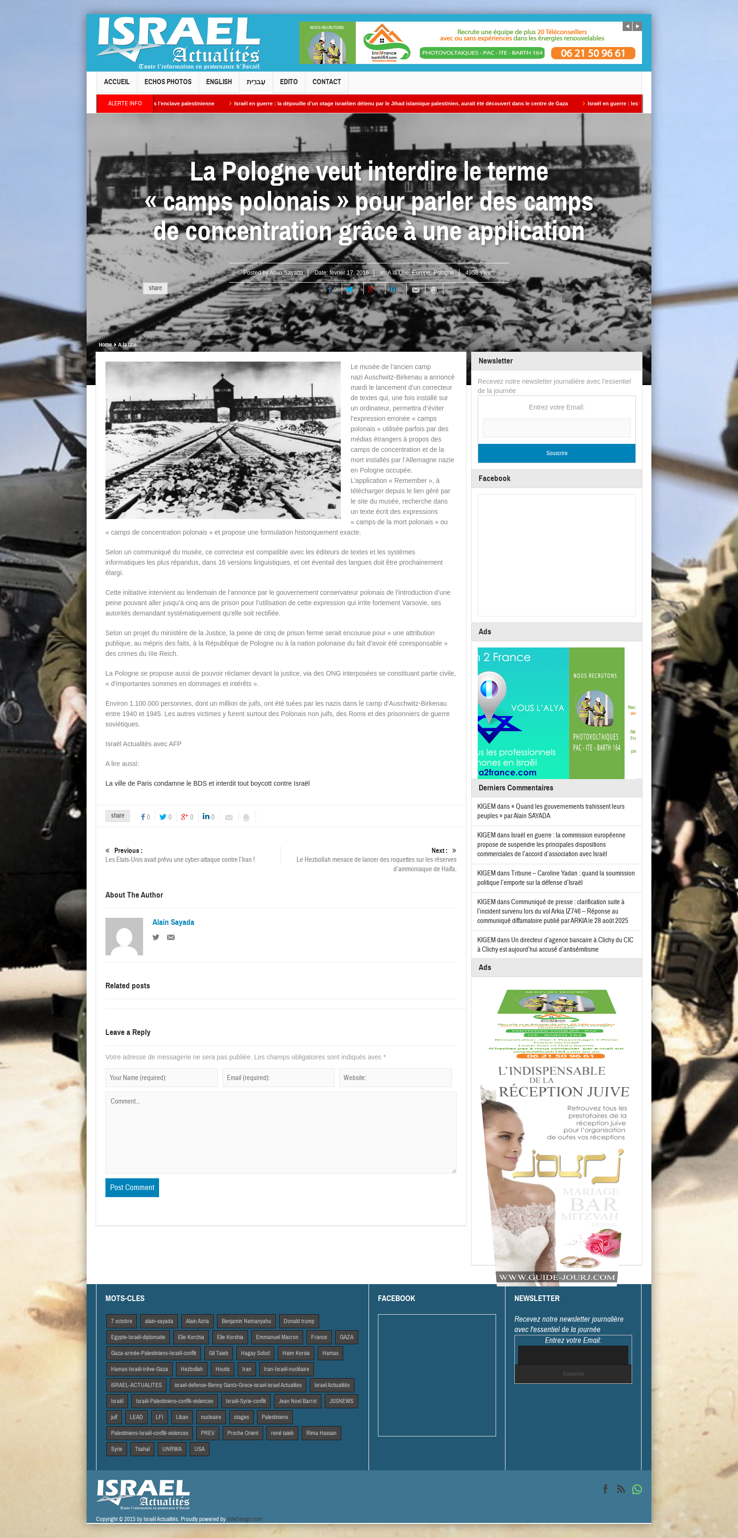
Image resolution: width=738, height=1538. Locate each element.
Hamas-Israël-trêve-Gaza (139, 1369)
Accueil (117, 86)
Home (105, 344)
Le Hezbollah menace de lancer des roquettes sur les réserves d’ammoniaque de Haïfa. (369, 860)
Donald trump (299, 1321)
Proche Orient (242, 1433)
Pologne (443, 272)
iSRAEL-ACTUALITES (136, 1385)
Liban (182, 1417)
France (319, 1337)
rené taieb (282, 1433)
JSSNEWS (341, 1401)
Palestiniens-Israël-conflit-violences (149, 1433)
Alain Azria (197, 1321)
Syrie (116, 1449)
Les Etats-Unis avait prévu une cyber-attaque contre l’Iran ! (193, 855)
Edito (289, 86)
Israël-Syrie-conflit (246, 1401)
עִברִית (256, 86)
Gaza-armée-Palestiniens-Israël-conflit (153, 1353)
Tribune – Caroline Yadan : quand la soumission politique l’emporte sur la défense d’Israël (556, 878)
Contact (326, 86)
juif (114, 1417)
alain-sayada (159, 1321)
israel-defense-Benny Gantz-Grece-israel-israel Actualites (238, 1385)
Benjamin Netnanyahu (246, 1321)
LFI (159, 1417)
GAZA (346, 1337)
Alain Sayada (286, 272)
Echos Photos (168, 86)
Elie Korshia (230, 1337)
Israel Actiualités (332, 1385)
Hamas (330, 1353)
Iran (246, 1369)
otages (241, 1417)
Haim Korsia (296, 1353)
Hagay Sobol (255, 1353)
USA (199, 1449)
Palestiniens (275, 1417)
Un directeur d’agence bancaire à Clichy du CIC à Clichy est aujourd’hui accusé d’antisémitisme (555, 945)
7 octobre (121, 1321)
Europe (421, 272)
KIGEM (486, 806)
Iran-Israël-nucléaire (286, 1369)
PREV (208, 1433)
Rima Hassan (321, 1433)
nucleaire (211, 1417)
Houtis (223, 1369)
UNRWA (172, 1449)
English (219, 86)
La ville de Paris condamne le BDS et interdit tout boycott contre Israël (207, 783)
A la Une (398, 272)
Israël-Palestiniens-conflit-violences (174, 1401)
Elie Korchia (191, 1337)
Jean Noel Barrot (298, 1401)
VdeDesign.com (244, 1519)
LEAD (136, 1417)
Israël (117, 1401)
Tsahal (142, 1449)
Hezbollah (192, 1369)
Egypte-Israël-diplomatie (138, 1337)
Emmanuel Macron (277, 1337)
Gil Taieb (218, 1353)
